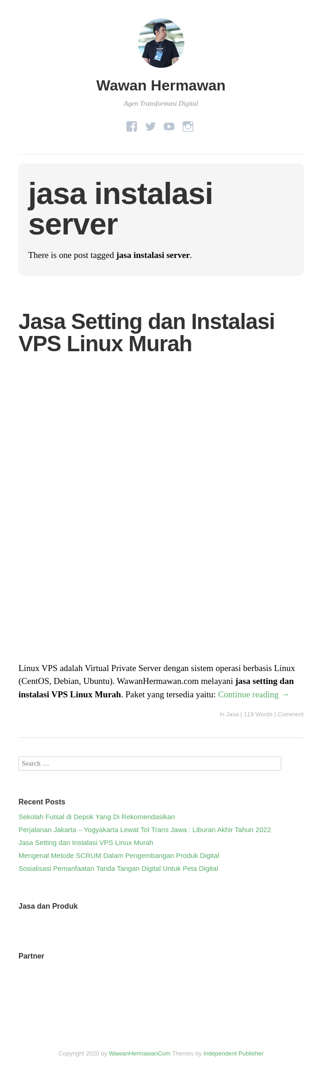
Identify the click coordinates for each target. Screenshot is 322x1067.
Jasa (232, 714)
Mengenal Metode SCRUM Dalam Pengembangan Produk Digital (118, 855)
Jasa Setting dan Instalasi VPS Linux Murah (146, 332)
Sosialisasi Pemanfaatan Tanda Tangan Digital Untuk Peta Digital (118, 868)
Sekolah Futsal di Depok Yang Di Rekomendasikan (96, 817)
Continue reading (254, 694)
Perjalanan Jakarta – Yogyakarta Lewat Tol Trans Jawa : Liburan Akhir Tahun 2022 (144, 829)
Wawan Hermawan (161, 85)
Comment (291, 714)
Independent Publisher (233, 1053)
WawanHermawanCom (139, 1053)
